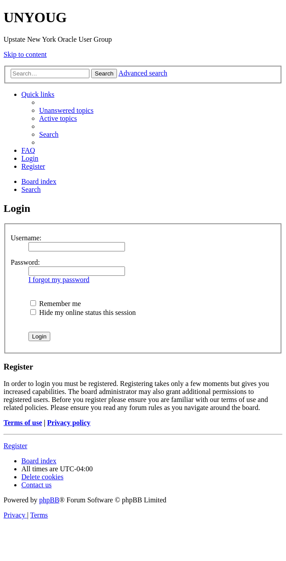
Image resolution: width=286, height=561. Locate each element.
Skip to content (25, 54)
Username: (26, 238)
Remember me (55, 303)
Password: (25, 262)
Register (15, 446)
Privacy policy (68, 422)
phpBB (49, 500)
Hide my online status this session (83, 312)
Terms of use (23, 422)
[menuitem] (66, 110)
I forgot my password (58, 279)
